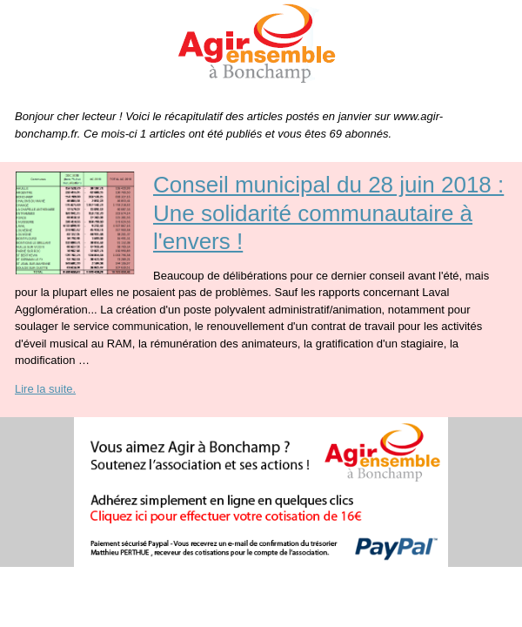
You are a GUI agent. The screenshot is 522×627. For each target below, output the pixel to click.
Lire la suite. (45, 388)
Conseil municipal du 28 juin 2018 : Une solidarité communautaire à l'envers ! (328, 213)
